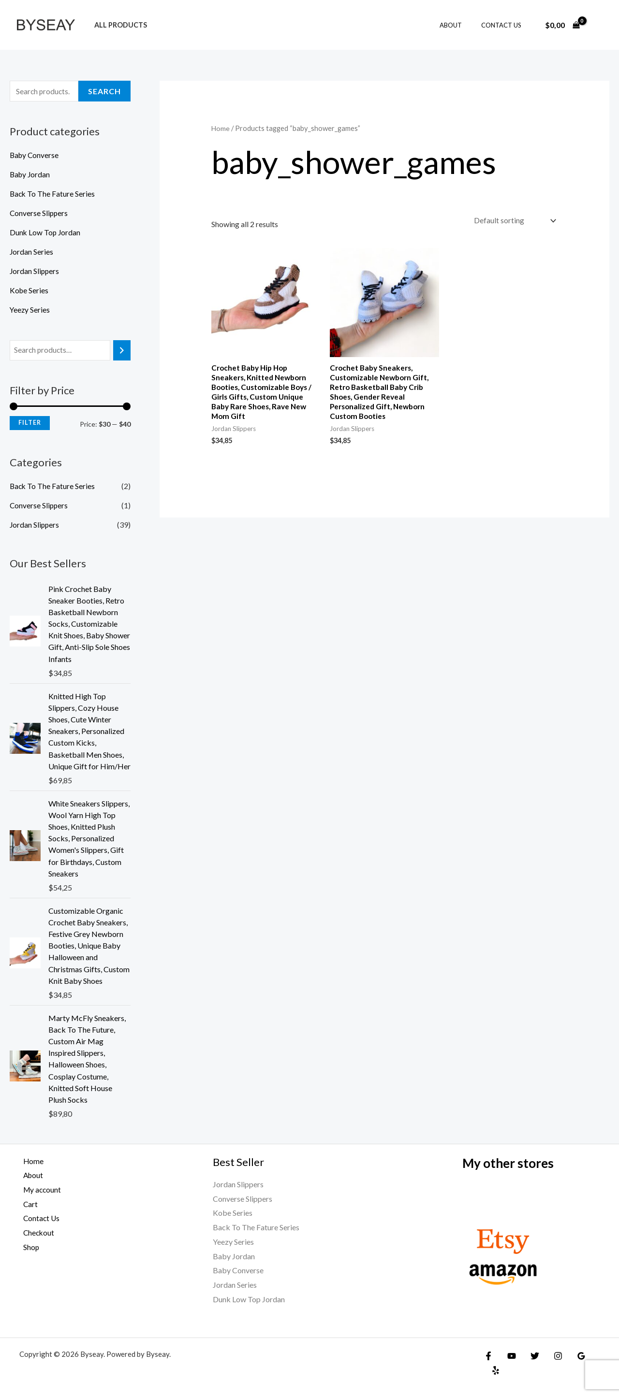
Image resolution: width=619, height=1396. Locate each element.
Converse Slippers (39, 213)
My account (39, 1189)
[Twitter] (530, 1356)
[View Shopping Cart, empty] (562, 25)
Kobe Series (29, 291)
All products (117, 25)
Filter (29, 424)
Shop (27, 1247)
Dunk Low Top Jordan (46, 233)
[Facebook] (488, 1356)
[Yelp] (592, 1356)
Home (220, 128)
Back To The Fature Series (53, 194)
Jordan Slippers (35, 271)
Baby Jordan (31, 175)
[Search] (122, 351)
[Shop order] (513, 221)
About (461, 25)
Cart (26, 1204)
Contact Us (505, 25)
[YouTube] (509, 1356)
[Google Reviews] (571, 1356)
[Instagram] (550, 1356)
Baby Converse (35, 155)
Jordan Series (32, 252)
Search (104, 91)
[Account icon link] (597, 25)
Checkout (35, 1232)
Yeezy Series (30, 310)
